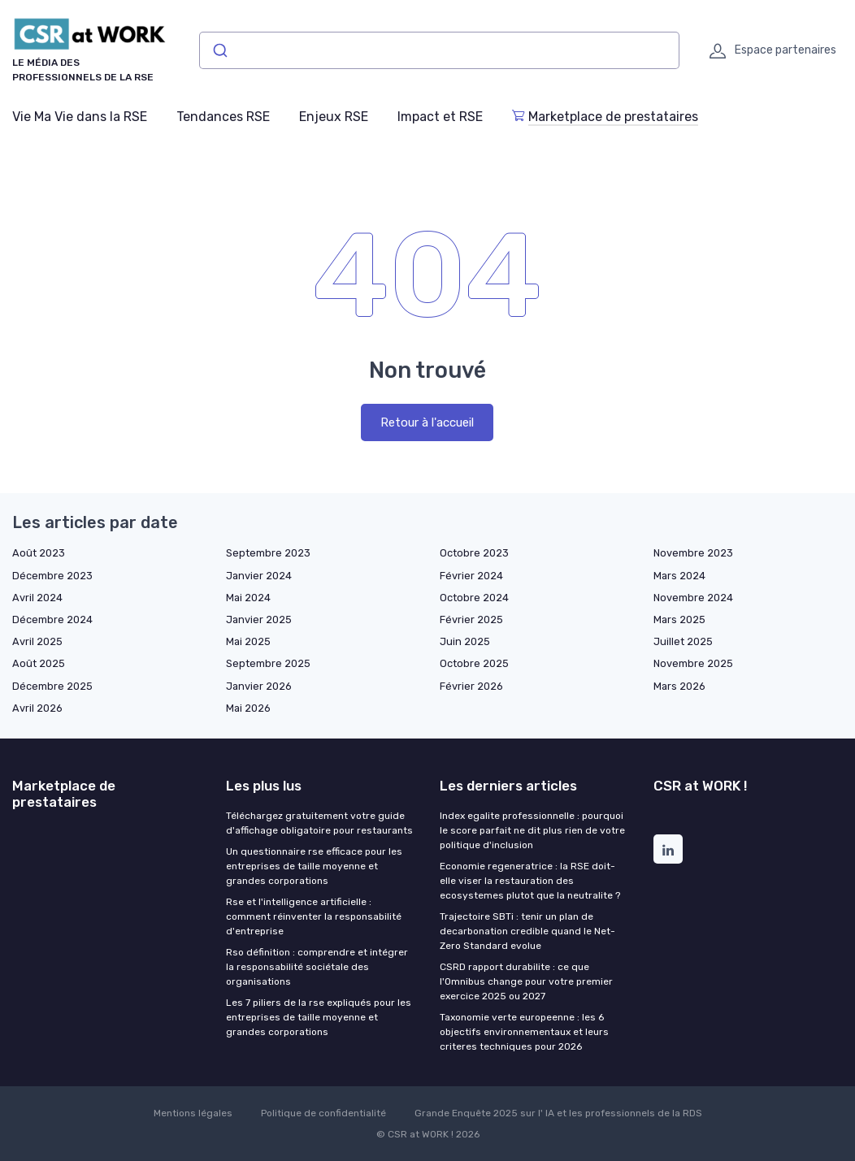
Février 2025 (471, 619)
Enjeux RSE (333, 116)
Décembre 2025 (52, 686)
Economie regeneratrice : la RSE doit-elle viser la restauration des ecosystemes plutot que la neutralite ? (530, 880)
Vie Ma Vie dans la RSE (79, 116)
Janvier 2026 (259, 686)
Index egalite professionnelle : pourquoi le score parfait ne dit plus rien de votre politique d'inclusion (532, 830)
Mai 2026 (248, 708)
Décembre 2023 (52, 576)
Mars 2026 (679, 686)
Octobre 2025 (474, 663)
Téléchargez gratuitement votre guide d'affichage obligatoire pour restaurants (319, 823)
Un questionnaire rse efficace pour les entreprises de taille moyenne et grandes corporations (314, 866)
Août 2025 (38, 663)
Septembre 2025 (268, 663)
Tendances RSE (223, 116)
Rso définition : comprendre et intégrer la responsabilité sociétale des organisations (317, 967)
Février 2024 (471, 576)
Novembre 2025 (693, 663)
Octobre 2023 (474, 553)
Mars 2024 (679, 576)
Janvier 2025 (259, 619)
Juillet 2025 (683, 641)
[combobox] (439, 50)
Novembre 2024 (693, 597)
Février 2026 (471, 686)
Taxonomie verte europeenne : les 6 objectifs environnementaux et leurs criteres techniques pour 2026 (524, 1032)
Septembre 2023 (268, 553)
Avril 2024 (37, 597)
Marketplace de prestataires (605, 116)
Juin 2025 (465, 641)
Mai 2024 (248, 597)
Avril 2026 (37, 708)
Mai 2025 (248, 641)
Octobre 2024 (474, 597)
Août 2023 (38, 553)
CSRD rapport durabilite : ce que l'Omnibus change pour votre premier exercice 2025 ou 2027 (526, 981)
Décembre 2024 (52, 619)
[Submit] (219, 50)
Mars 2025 (679, 619)
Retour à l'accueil (427, 422)
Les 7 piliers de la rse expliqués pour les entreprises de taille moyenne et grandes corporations (318, 1017)
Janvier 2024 (259, 576)
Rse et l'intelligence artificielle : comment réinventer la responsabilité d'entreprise (313, 916)
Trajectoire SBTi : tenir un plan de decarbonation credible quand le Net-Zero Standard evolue (527, 931)
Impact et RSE (440, 116)
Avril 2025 (37, 641)
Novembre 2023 (693, 553)
